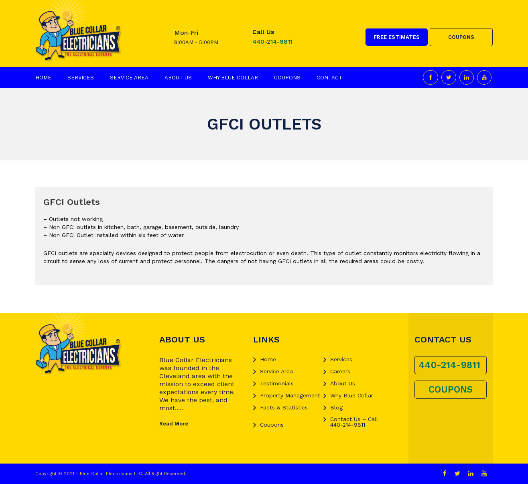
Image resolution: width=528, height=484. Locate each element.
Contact (329, 78)
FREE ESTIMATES (397, 37)
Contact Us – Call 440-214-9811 (354, 422)
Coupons (287, 78)
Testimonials (277, 383)
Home (43, 78)
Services (80, 78)
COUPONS (461, 37)
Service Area (129, 78)
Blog (336, 407)
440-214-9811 (272, 41)
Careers (340, 371)
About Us (178, 78)
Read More (173, 424)
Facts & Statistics (284, 407)
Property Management (290, 395)
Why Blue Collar (233, 78)
